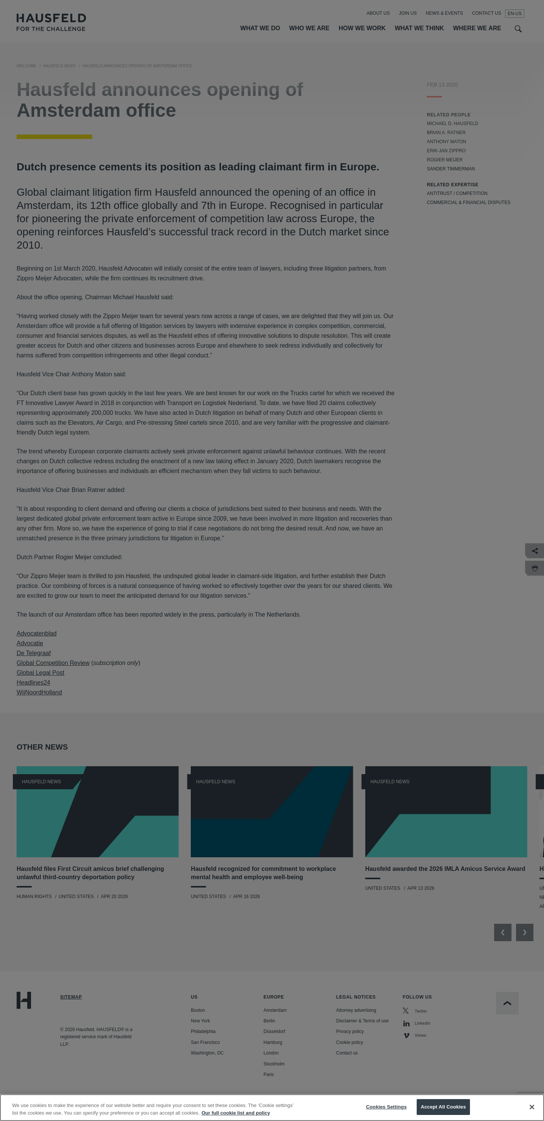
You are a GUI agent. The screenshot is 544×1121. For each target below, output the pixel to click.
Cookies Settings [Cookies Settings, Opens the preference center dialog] (386, 1112)
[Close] (532, 1112)
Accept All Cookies (443, 1112)
